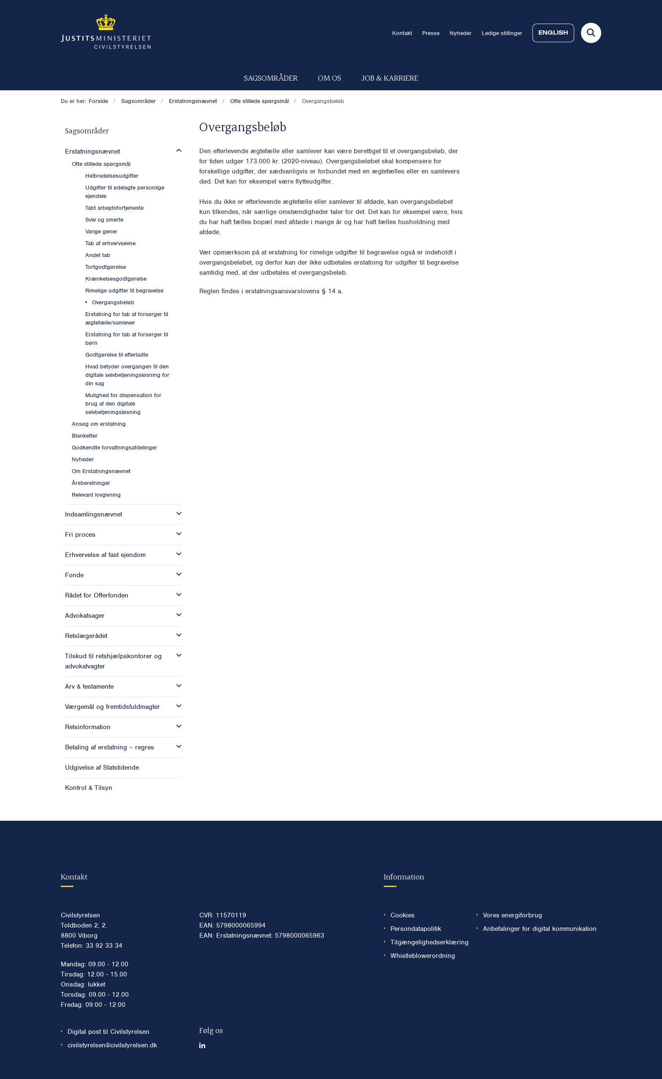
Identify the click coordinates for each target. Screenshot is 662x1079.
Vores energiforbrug (512, 915)
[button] (177, 150)
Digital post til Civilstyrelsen (108, 1032)
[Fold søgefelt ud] (591, 33)
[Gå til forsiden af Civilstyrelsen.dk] (106, 33)
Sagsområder (271, 77)
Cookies (403, 915)
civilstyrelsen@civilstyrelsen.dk (112, 1045)
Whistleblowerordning (423, 956)
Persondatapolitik (416, 929)
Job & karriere (389, 77)
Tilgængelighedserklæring (427, 942)
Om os (329, 77)
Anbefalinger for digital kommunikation (540, 929)
